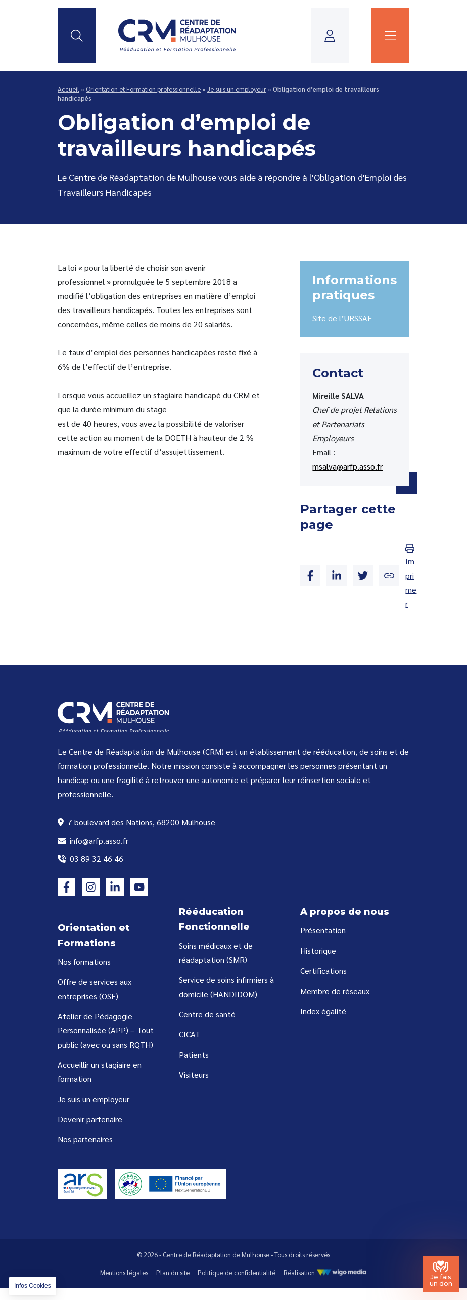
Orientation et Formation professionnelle (143, 89)
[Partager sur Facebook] (310, 575)
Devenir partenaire (90, 1119)
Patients (194, 1054)
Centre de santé (207, 1014)
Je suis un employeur (236, 89)
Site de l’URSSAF (342, 318)
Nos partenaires (85, 1139)
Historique (318, 950)
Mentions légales (124, 1272)
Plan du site (173, 1272)
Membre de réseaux (334, 990)
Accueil (68, 89)
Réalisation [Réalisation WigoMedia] (325, 1272)
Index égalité (323, 1011)
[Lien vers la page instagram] (91, 887)
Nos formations (84, 961)
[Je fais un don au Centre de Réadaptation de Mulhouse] (441, 1274)
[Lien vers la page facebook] (66, 887)
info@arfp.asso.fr (93, 840)
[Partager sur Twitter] (363, 575)
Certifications (323, 970)
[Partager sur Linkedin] (336, 575)
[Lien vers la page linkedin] (115, 887)
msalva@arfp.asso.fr (347, 466)
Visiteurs (194, 1074)
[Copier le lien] (389, 575)
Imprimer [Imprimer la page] (410, 576)
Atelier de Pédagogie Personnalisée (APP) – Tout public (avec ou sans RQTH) (106, 1030)
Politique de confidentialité (236, 1272)
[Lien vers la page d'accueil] (177, 35)
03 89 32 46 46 (90, 858)
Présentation (323, 930)
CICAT (189, 1034)
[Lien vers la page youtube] (139, 887)
